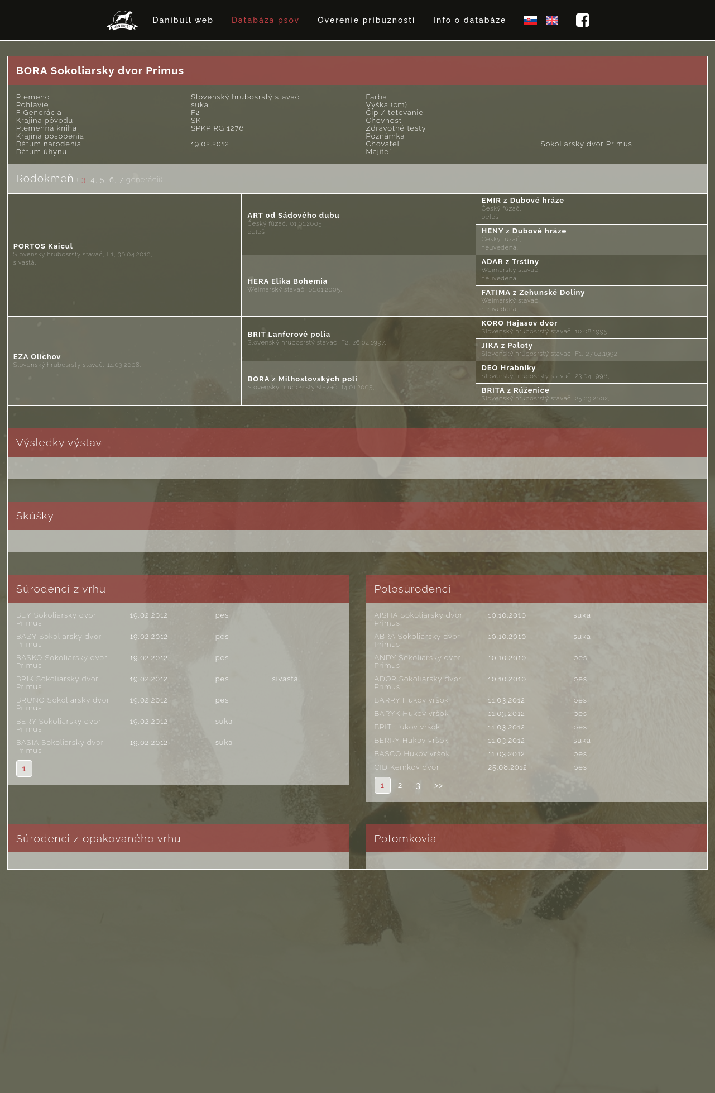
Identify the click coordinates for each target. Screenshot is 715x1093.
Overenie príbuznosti (366, 20)
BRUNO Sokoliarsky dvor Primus (63, 704)
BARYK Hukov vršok (412, 713)
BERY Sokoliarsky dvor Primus (58, 725)
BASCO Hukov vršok (412, 754)
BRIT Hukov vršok (408, 727)
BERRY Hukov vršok (412, 740)
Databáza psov (266, 20)
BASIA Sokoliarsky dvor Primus (60, 746)
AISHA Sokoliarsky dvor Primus (419, 619)
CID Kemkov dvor (407, 767)
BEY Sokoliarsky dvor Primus (56, 619)
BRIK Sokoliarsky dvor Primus (57, 683)
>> (438, 785)
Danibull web (183, 20)
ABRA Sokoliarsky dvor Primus (417, 640)
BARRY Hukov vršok (412, 700)
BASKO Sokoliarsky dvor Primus (61, 661)
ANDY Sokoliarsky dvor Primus (418, 661)
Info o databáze (469, 20)
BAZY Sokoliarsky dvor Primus (59, 640)
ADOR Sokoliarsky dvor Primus (418, 683)
